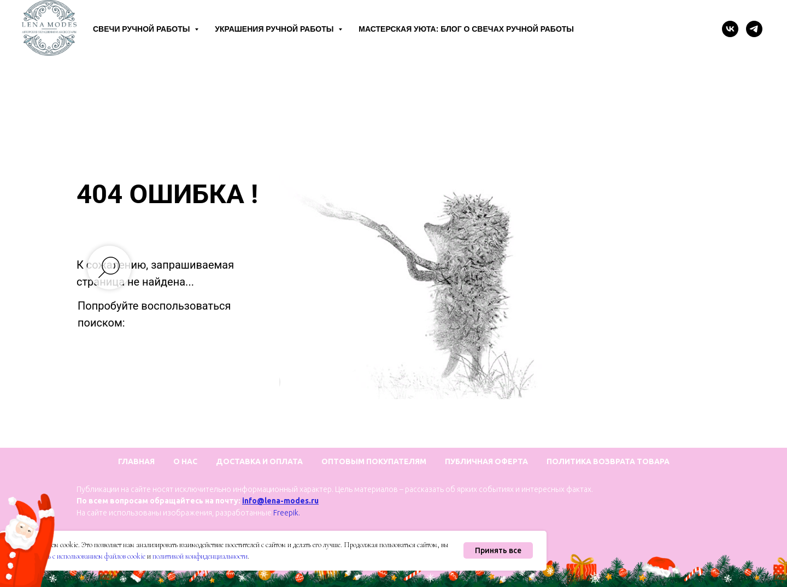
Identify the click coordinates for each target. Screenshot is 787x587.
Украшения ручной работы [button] (275, 29)
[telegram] (754, 29)
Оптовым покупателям (373, 461)
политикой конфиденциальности (200, 556)
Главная (136, 461)
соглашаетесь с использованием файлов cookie (79, 556)
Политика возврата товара (608, 461)
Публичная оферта (486, 461)
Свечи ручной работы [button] (142, 29)
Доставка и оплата (259, 461)
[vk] (730, 29)
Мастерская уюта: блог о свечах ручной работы (466, 29)
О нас (185, 461)
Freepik (285, 512)
